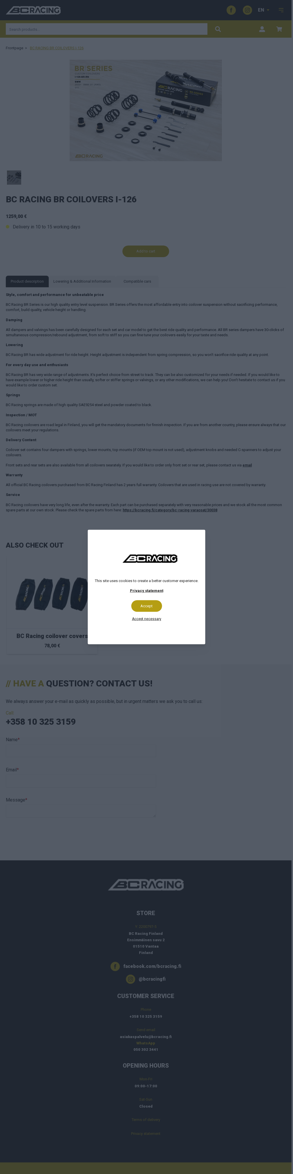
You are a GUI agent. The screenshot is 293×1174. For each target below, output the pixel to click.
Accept (146, 606)
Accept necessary (146, 619)
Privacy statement (146, 590)
